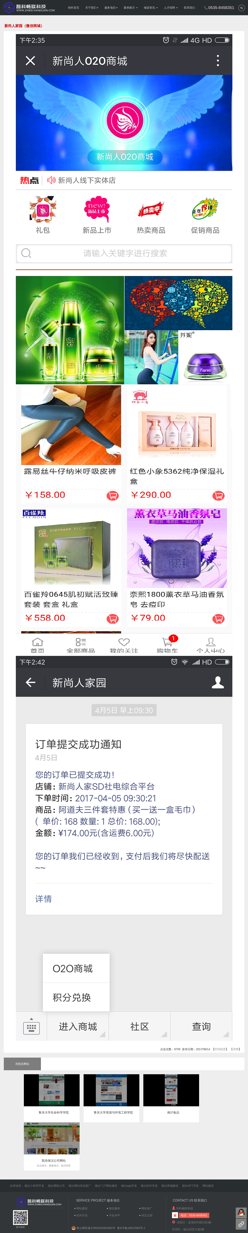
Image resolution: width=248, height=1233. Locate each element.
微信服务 (114, 1208)
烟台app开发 (129, 1185)
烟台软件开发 (149, 1185)
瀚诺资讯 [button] (151, 7)
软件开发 (82, 1215)
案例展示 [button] (131, 7)
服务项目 (111, 7)
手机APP (114, 1215)
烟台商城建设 (169, 1185)
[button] (241, 7)
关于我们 (91, 7)
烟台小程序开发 (34, 1185)
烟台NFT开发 (190, 1185)
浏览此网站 (22, 1063)
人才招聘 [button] (171, 7)
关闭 (236, 1049)
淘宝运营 (147, 1215)
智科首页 (73, 7)
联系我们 (189, 7)
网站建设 (208, 1185)
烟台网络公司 (56, 1185)
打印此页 (220, 1049)
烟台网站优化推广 (80, 1185)
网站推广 (147, 1208)
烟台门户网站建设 (106, 1185)
